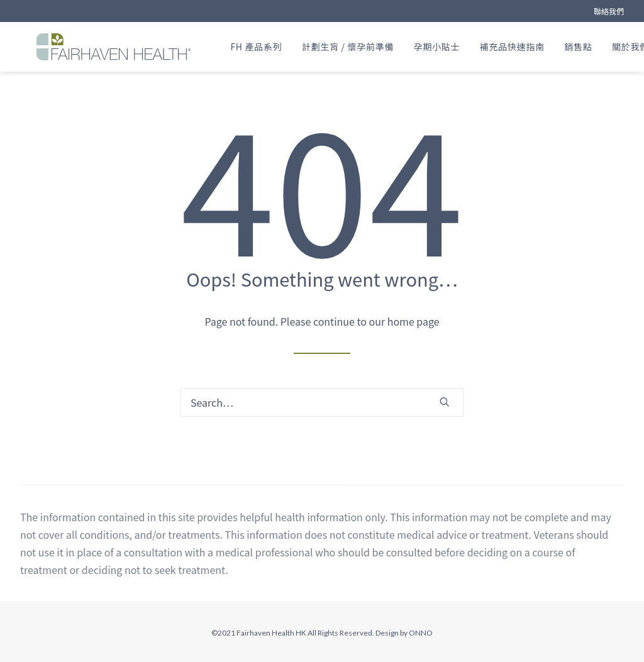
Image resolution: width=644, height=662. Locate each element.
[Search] (322, 403)
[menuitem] (609, 11)
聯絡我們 (609, 11)
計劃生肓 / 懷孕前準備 (357, 49)
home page (413, 321)
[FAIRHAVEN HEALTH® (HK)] (110, 49)
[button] (445, 402)
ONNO (421, 633)
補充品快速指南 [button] (521, 49)
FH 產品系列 (266, 49)
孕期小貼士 (446, 49)
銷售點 (588, 49)
